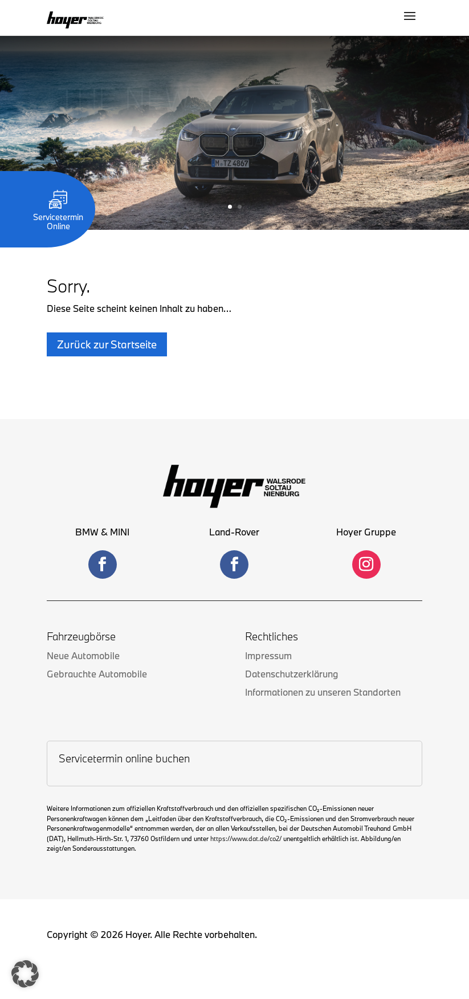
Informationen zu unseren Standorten (323, 692)
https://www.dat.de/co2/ (246, 838)
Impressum (268, 655)
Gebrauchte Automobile (97, 674)
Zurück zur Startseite (107, 344)
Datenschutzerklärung (291, 674)
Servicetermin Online (58, 217)
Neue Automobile (83, 655)
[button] (25, 974)
